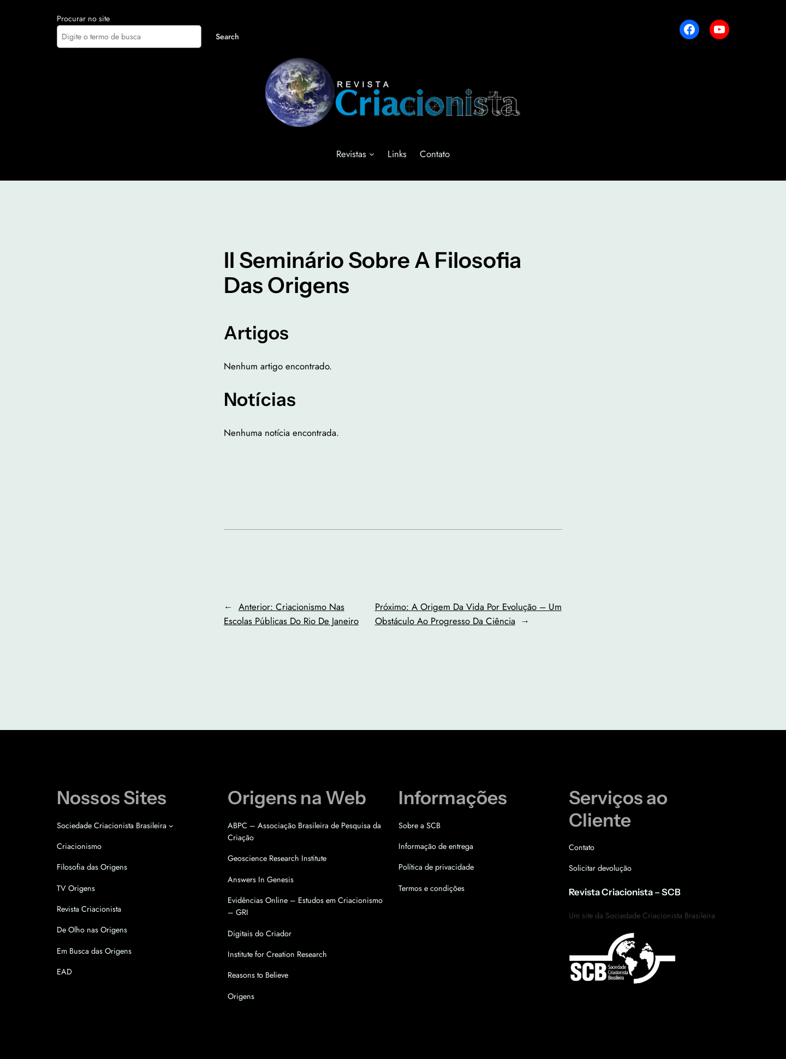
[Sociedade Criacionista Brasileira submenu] (171, 825)
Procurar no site (83, 18)
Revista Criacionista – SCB (625, 892)
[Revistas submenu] (371, 154)
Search (227, 36)
